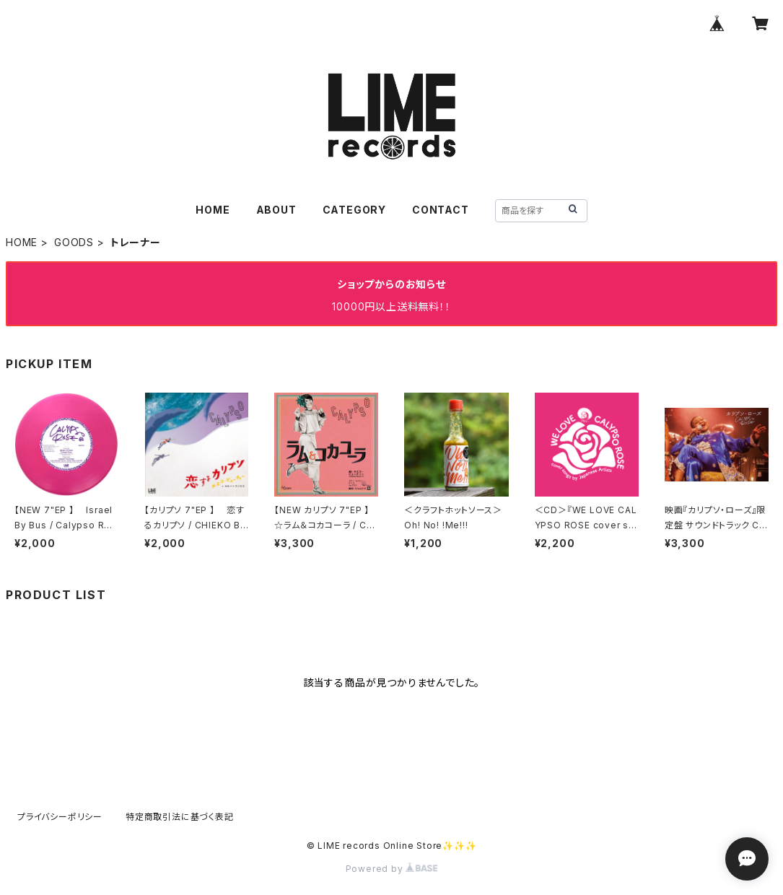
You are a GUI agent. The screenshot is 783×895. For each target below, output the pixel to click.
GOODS (74, 242)
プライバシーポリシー (59, 816)
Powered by (392, 868)
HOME (212, 210)
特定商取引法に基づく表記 (180, 816)
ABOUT (276, 210)
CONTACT (440, 210)
